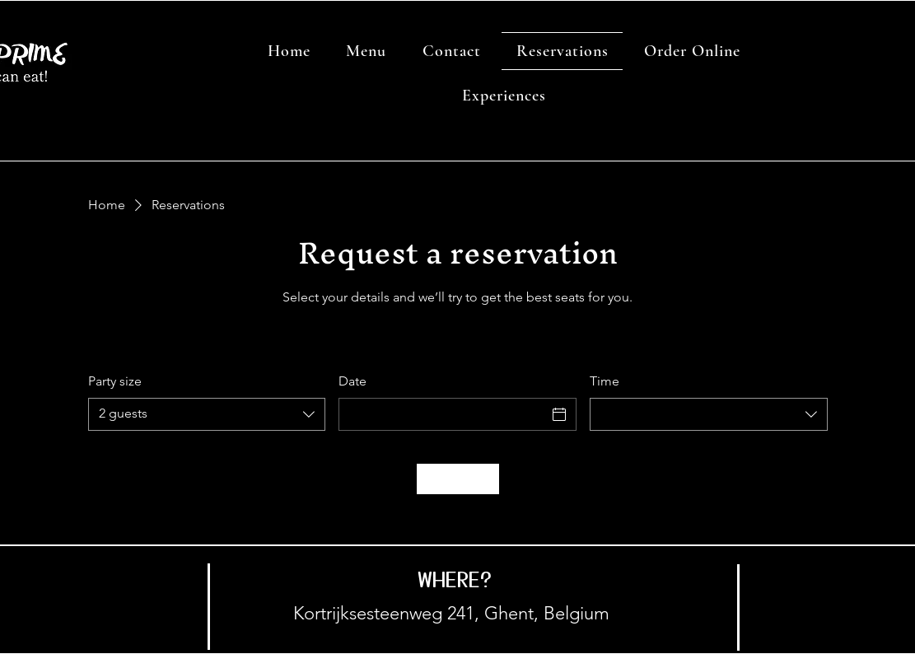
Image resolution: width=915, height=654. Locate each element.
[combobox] (207, 414)
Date (352, 381)
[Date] (442, 414)
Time (604, 381)
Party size (115, 381)
